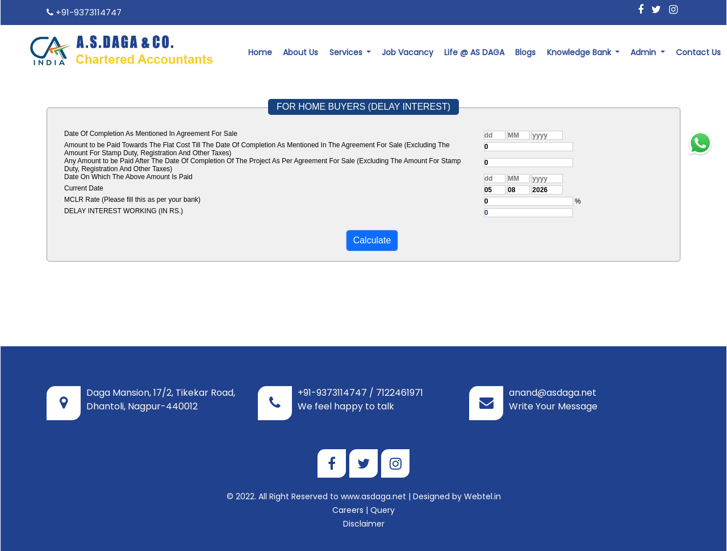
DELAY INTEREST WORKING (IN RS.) (123, 211)
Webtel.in (482, 496)
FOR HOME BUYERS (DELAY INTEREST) (363, 106)
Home (260, 52)
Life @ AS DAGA (474, 52)
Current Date (83, 188)
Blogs (525, 52)
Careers (348, 510)
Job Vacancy (407, 52)
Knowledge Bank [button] (580, 52)
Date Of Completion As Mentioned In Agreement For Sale (150, 134)
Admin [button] (644, 52)
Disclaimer (364, 523)
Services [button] (347, 52)
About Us (300, 52)
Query (382, 510)
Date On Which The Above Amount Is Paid (128, 177)
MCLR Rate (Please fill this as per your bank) (132, 200)
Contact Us (698, 52)
